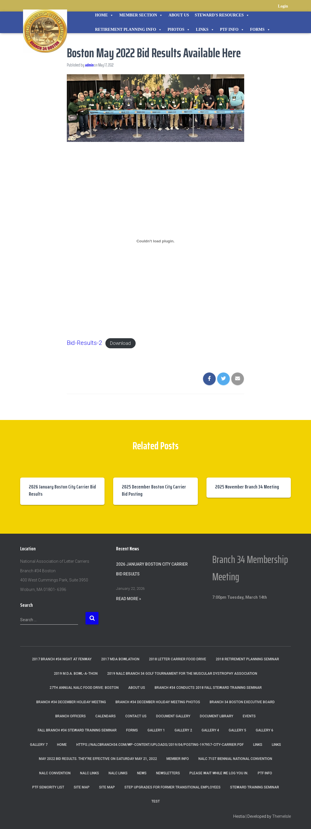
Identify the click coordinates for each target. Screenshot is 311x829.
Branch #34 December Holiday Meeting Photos (157, 702)
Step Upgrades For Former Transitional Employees (172, 787)
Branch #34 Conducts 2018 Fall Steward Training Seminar (208, 688)
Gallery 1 (156, 730)
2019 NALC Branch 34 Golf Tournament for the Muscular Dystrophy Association (182, 674)
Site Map (82, 787)
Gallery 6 (264, 730)
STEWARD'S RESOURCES (222, 15)
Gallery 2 (183, 730)
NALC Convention (55, 773)
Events (249, 716)
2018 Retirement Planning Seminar (247, 659)
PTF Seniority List (48, 787)
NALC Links (118, 773)
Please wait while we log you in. (218, 773)
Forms (260, 29)
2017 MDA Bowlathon (120, 659)
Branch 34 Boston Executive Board (242, 702)
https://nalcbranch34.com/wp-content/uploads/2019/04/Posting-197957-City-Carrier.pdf (160, 745)
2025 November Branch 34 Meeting (247, 487)
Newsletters (168, 773)
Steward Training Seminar (254, 787)
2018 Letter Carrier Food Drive (177, 659)
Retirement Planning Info (128, 29)
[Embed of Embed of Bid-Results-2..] (155, 241)
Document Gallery (173, 716)
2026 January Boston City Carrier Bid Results (62, 490)
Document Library (216, 716)
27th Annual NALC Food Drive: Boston (84, 688)
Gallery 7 (39, 745)
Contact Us (136, 716)
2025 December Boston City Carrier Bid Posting (154, 490)
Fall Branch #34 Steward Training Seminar (77, 730)
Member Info (177, 759)
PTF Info (232, 29)
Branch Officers (70, 716)
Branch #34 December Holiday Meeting (71, 702)
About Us (178, 15)
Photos (179, 29)
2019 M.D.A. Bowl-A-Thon (76, 674)
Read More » (128, 598)
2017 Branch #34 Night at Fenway (62, 659)
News (142, 773)
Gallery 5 (237, 730)
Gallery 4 (210, 730)
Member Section (141, 15)
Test (155, 801)
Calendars (105, 716)
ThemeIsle (281, 816)
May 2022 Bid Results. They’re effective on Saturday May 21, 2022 (98, 759)
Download (125, 343)
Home (104, 15)
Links (205, 29)
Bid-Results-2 (86, 343)
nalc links (89, 773)
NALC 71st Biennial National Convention (235, 759)
